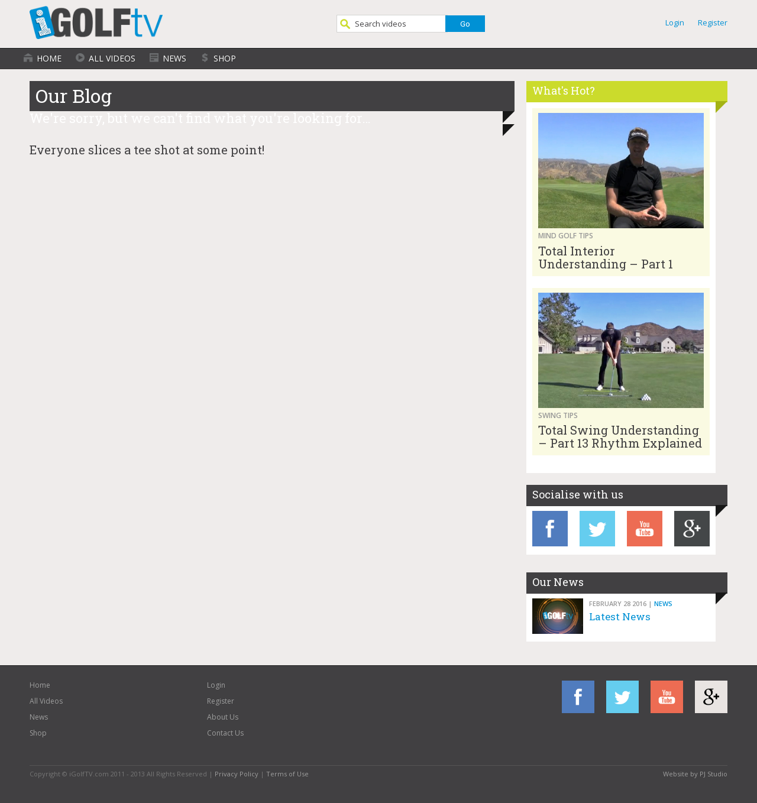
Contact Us (225, 733)
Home (49, 58)
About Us (222, 717)
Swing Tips (558, 415)
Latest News (620, 616)
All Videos (112, 58)
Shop (224, 58)
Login (674, 22)
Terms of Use (287, 773)
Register (712, 22)
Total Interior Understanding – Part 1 (605, 257)
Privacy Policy (236, 773)
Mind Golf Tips (565, 236)
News (174, 58)
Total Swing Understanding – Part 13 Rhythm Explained (620, 436)
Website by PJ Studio (695, 773)
